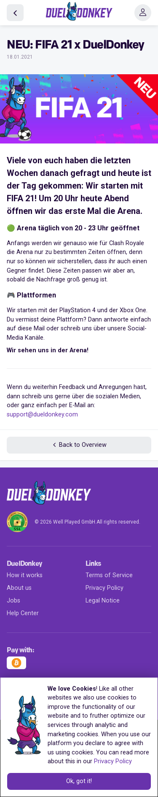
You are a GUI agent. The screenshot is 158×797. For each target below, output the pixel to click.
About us (19, 588)
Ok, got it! (79, 781)
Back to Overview (79, 444)
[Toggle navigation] (142, 12)
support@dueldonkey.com (42, 414)
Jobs (13, 600)
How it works (25, 575)
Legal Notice (103, 600)
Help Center (23, 613)
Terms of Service (109, 575)
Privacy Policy (104, 588)
